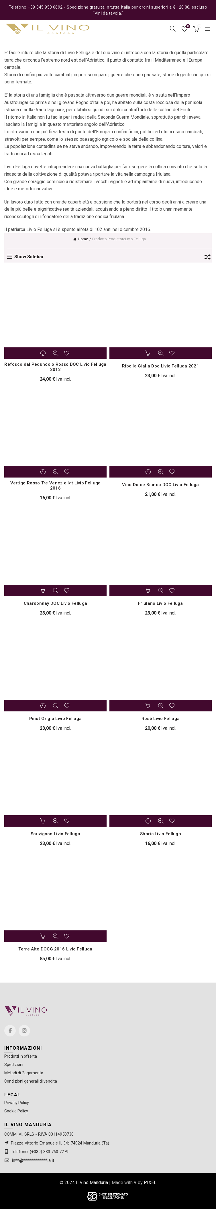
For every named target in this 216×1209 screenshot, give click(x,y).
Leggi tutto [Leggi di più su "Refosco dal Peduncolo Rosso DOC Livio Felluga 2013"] (43, 353)
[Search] (172, 28)
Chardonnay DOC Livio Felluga (55, 603)
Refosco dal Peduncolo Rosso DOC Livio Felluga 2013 (55, 367)
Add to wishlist (67, 353)
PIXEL (150, 1182)
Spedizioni (13, 1064)
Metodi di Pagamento (23, 1073)
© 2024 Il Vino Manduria (84, 1182)
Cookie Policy (16, 1111)
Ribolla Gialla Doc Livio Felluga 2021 (160, 366)
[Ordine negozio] (207, 258)
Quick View (55, 353)
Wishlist (187, 26)
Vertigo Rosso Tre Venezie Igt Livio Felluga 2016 (55, 485)
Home (83, 239)
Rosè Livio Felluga (161, 718)
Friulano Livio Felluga (160, 603)
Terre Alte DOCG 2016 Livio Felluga (55, 949)
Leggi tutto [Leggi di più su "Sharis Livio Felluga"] (148, 821)
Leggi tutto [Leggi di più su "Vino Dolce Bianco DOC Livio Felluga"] (148, 472)
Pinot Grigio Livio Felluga (55, 718)
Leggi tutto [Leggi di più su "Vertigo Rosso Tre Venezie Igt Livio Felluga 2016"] (43, 472)
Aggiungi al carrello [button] (148, 353)
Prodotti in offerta (20, 1056)
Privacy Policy (16, 1102)
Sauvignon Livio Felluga (55, 833)
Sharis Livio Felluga (160, 833)
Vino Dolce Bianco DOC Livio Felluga (160, 484)
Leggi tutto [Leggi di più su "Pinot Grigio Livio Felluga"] (43, 705)
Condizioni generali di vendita (30, 1081)
